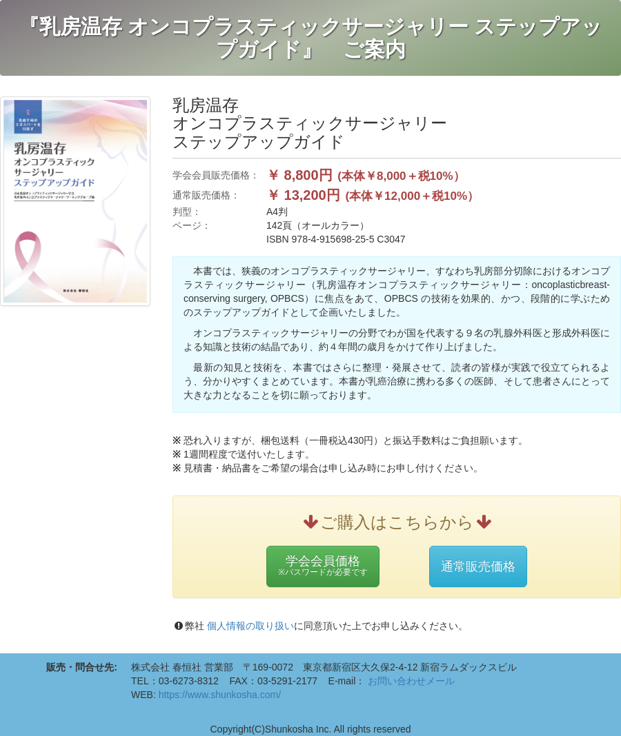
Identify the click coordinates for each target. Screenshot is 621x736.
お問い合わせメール (411, 680)
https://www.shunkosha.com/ (220, 694)
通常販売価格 (478, 566)
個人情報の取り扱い (249, 625)
